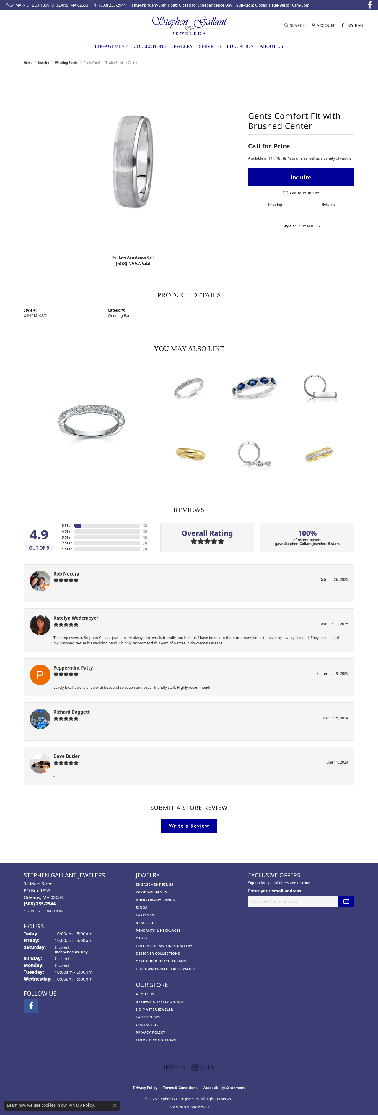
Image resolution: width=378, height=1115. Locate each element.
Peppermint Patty (73, 668)
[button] (295, 25)
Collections (149, 46)
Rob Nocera (66, 574)
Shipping (274, 204)
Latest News (148, 1017)
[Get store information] (43, 910)
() (145, 525)
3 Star (67, 537)
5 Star (67, 525)
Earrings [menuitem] (145, 915)
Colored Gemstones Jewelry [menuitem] (164, 946)
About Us (271, 46)
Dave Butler (66, 756)
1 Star (67, 549)
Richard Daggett (71, 712)
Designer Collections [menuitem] (158, 953)
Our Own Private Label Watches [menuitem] (168, 969)
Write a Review (189, 825)
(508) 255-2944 (133, 263)
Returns (328, 204)
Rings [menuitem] (141, 907)
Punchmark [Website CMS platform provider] (200, 1107)
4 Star (67, 531)
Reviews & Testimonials (159, 1001)
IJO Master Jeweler (154, 1009)
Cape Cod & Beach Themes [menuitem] (161, 961)
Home (28, 63)
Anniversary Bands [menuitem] (155, 899)
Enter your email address (274, 891)
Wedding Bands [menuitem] (151, 892)
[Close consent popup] (115, 1105)
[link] (47, 5)
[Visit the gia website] (203, 1067)
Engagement (111, 46)
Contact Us (147, 1024)
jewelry (43, 63)
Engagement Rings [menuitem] (154, 884)
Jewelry (182, 46)
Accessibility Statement (224, 1087)
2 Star (67, 543)
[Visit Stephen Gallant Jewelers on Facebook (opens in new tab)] (370, 5)
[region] (132, 161)
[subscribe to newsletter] (346, 901)
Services (210, 46)
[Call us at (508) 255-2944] (40, 904)
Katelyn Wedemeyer (75, 618)
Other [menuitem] (142, 938)
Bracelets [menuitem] (146, 922)
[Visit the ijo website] (174, 1067)
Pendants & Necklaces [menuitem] (158, 930)
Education (240, 46)
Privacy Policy (150, 1032)
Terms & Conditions (156, 1040)
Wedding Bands (66, 63)
